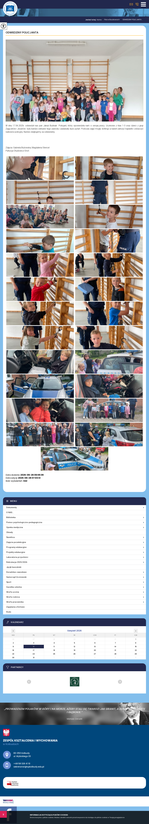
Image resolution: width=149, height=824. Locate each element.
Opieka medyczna (14, 527)
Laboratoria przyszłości (17, 557)
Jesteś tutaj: (91, 20)
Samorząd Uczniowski (16, 577)
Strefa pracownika (15, 602)
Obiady (9, 532)
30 (13, 657)
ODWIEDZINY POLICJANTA (22, 32)
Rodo (8, 612)
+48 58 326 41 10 (137, 4)
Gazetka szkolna (14, 587)
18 (54, 650)
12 (74, 646)
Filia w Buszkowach (110, 20)
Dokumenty (11, 507)
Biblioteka (11, 517)
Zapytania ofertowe (15, 607)
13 (95, 646)
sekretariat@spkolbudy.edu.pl (131, 4)
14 (115, 646)
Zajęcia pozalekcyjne (16, 542)
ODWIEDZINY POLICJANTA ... (131, 20)
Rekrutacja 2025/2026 (16, 562)
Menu (13, 501)
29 (136, 654)
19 (74, 650)
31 (33, 657)
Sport (8, 582)
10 (33, 646)
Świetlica (10, 537)
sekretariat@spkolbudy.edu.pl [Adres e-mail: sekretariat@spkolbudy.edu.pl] (28, 766)
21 (115, 650)
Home (99, 20)
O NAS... (10, 512)
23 (13, 654)
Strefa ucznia (12, 592)
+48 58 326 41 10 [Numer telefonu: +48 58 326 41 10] (21, 763)
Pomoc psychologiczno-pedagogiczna (24, 522)
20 (95, 650)
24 (34, 654)
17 (33, 650)
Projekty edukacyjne (15, 552)
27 (95, 654)
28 (115, 654)
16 (13, 650)
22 (136, 650)
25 (54, 654)
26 (74, 654)
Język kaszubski (13, 567)
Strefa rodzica (13, 597)
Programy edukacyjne (16, 547)
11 (54, 646)
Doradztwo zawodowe (16, 572)
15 (136, 646)
